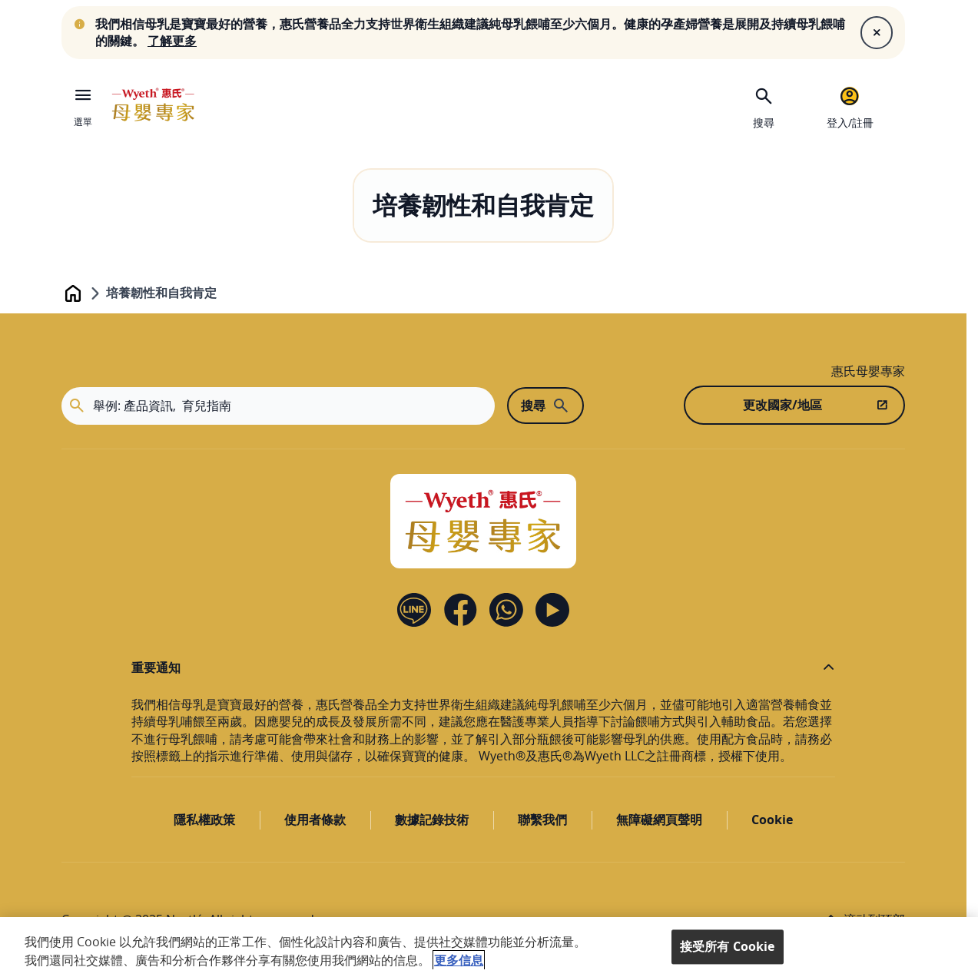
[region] (489, 947)
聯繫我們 (542, 819)
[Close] (876, 32)
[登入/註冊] (850, 106)
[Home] (483, 521)
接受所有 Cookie (727, 946)
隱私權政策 (204, 819)
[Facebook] (460, 610)
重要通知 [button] (156, 667)
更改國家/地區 (782, 404)
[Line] (414, 610)
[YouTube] (552, 610)
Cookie (772, 819)
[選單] (83, 104)
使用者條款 (315, 819)
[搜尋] (764, 106)
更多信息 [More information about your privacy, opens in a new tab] (458, 960)
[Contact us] (506, 610)
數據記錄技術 (432, 819)
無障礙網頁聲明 (659, 819)
